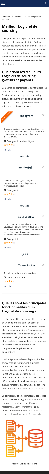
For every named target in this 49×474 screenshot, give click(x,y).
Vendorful (25, 167)
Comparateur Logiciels (11, 16)
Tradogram (25, 116)
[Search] (45, 3)
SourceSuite (26, 216)
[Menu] (3, 3)
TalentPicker (26, 265)
